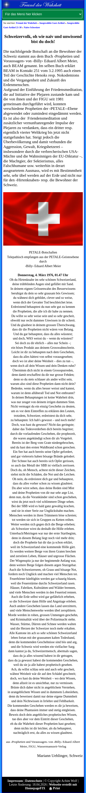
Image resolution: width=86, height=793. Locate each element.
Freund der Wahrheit (26, 23)
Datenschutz (33, 781)
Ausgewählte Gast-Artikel (52, 23)
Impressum (15, 781)
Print (54, 788)
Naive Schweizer (32, 27)
